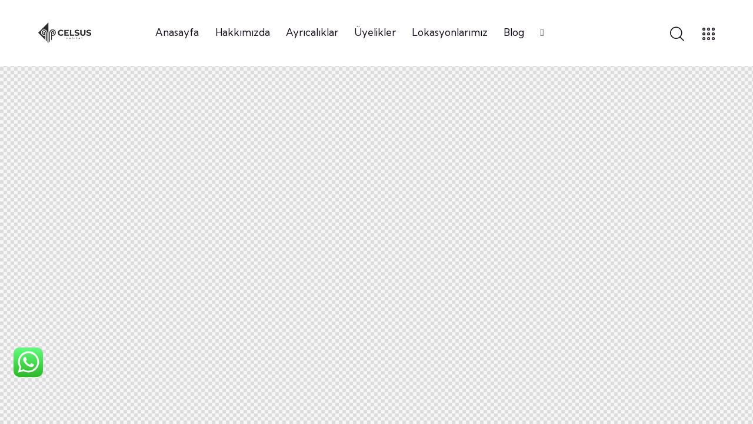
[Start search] (677, 34)
